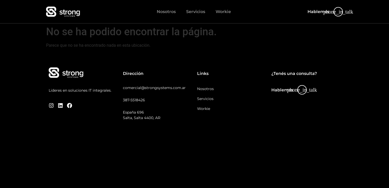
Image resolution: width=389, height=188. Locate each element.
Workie (223, 11)
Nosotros (166, 11)
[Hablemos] (338, 11)
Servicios (195, 11)
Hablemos (318, 11)
